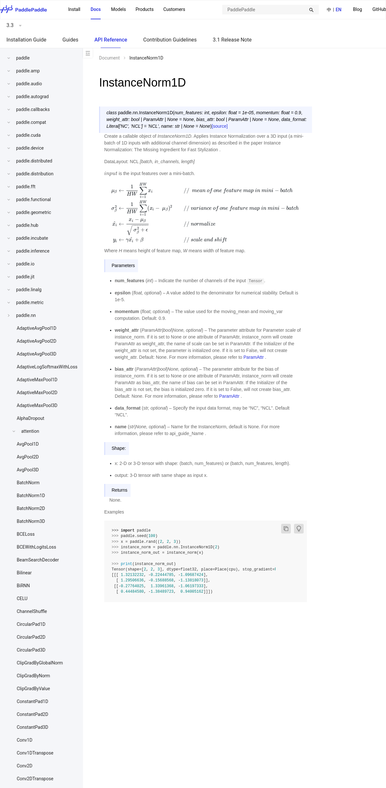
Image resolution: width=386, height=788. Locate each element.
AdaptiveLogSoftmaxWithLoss (47, 366)
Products (144, 9)
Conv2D (24, 765)
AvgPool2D (28, 456)
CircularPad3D (31, 650)
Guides (70, 40)
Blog (357, 9)
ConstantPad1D (32, 701)
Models (118, 9)
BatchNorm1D (31, 495)
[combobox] (270, 9)
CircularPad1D (31, 624)
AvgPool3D (28, 469)
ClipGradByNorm (33, 675)
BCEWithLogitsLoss (36, 547)
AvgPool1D (28, 444)
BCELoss (26, 534)
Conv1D (24, 740)
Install (74, 9)
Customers (174, 9)
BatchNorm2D (31, 508)
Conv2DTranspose (35, 778)
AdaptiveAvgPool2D (36, 341)
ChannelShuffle (32, 611)
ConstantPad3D (32, 727)
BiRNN (23, 585)
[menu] (126, 9)
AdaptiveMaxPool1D (37, 379)
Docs (96, 9)
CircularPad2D (31, 637)
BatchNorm (28, 482)
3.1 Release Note (232, 40)
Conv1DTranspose (35, 753)
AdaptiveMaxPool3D (37, 405)
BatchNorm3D (31, 521)
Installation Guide (26, 40)
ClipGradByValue (33, 688)
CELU (22, 598)
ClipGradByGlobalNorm (40, 662)
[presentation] (110, 173)
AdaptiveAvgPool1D (36, 328)
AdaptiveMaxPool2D (37, 392)
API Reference (110, 40)
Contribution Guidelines (170, 40)
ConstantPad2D (32, 714)
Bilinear (24, 572)
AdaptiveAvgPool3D (36, 354)
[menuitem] (357, 9)
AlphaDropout (30, 418)
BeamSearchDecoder (38, 559)
